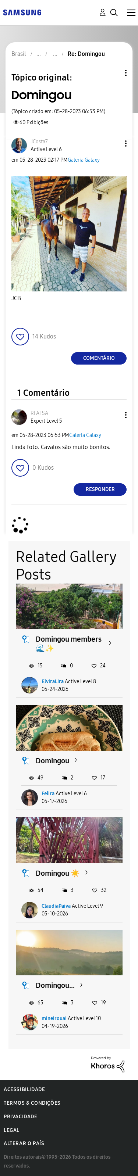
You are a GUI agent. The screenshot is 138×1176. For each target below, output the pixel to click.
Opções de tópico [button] (113, 73)
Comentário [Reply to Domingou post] (99, 358)
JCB (16, 298)
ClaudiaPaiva (56, 906)
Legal (12, 1130)
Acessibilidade (24, 1089)
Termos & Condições (32, 1103)
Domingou (52, 760)
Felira (48, 793)
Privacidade (21, 1117)
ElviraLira (53, 681)
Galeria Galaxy (84, 160)
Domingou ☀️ (58, 873)
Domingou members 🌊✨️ (69, 644)
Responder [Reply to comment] (100, 489)
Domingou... (55, 985)
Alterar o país (24, 1143)
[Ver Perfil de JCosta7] (39, 142)
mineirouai (54, 1018)
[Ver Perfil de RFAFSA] (39, 413)
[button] (113, 143)
